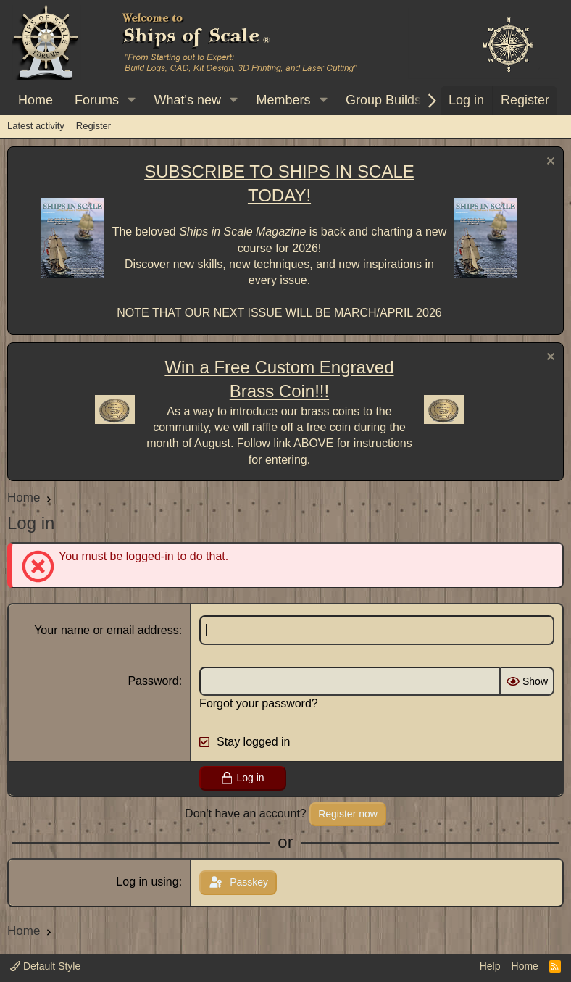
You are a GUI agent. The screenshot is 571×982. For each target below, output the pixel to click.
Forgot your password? (258, 703)
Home (35, 100)
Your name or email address (106, 630)
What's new (187, 100)
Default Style (45, 966)
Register (93, 125)
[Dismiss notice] (549, 162)
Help (490, 966)
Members (283, 100)
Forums (97, 100)
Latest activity (35, 125)
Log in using (147, 881)
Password (153, 681)
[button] (131, 100)
